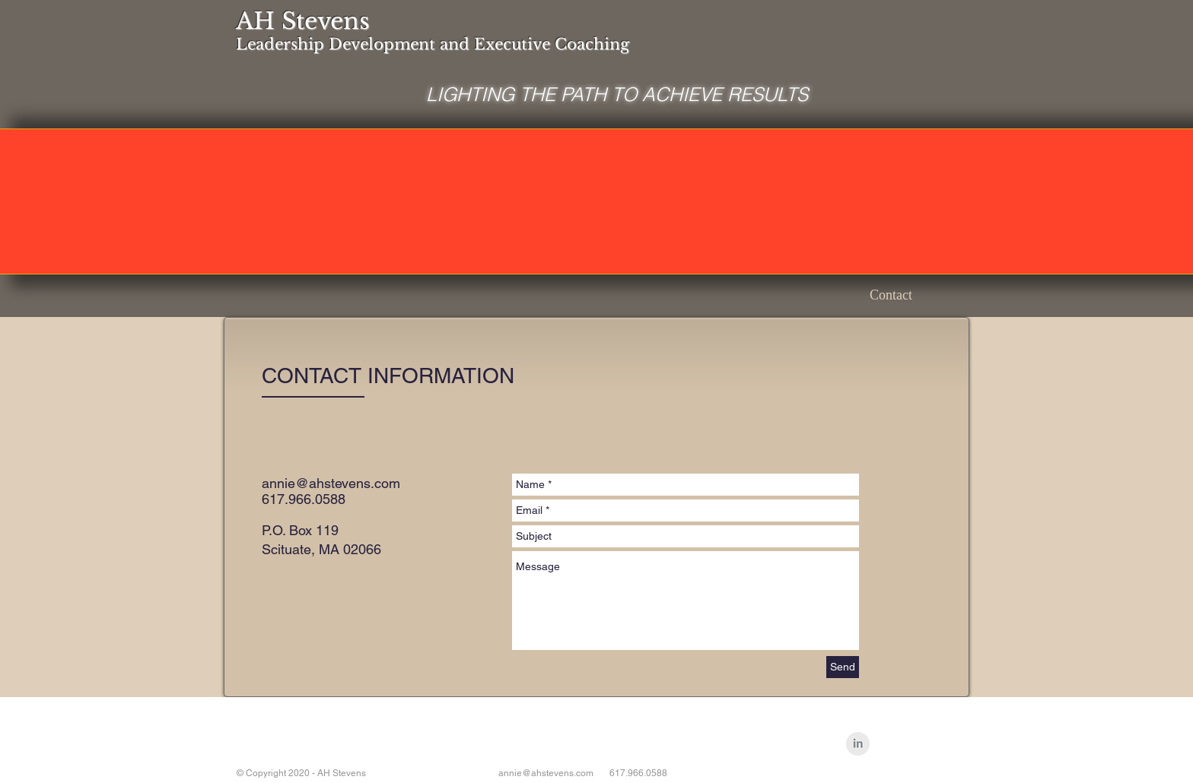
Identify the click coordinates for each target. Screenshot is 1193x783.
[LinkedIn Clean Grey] (858, 744)
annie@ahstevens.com (331, 483)
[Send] (842, 667)
